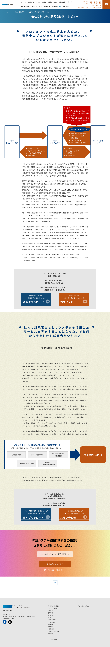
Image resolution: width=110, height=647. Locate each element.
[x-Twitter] (10, 622)
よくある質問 (25, 6)
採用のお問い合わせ (55, 631)
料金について (52, 2)
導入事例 (62, 2)
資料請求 (66, 6)
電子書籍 (50, 615)
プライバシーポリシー (84, 606)
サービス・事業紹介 (27, 2)
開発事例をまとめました (36, 299)
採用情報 (55, 6)
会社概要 (47, 6)
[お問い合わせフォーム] (106, 4)
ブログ (69, 2)
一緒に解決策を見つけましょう (74, 299)
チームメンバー (37, 6)
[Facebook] (5, 622)
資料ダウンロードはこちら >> (55, 570)
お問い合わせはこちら (55, 564)
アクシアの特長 (41, 2)
